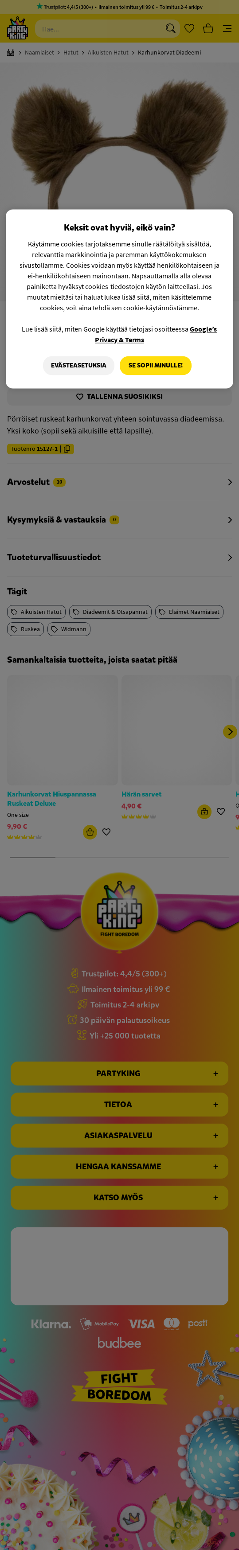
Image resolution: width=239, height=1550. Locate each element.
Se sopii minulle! (156, 365)
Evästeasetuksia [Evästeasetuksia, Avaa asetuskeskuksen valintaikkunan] (78, 365)
